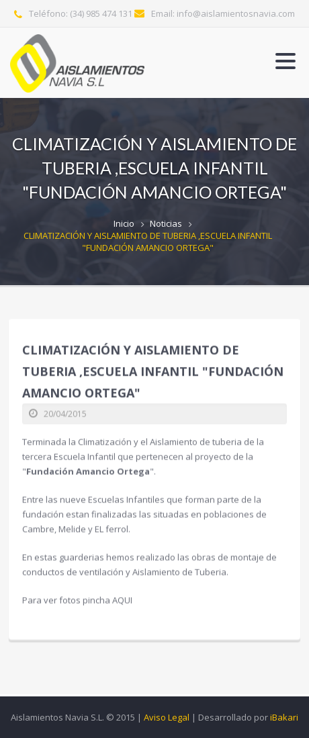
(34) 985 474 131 (101, 13)
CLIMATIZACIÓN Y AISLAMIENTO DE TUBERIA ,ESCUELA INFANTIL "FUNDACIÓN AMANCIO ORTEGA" (148, 241)
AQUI (122, 599)
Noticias (166, 223)
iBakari (284, 717)
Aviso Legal (166, 717)
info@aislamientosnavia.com (236, 13)
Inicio (124, 223)
